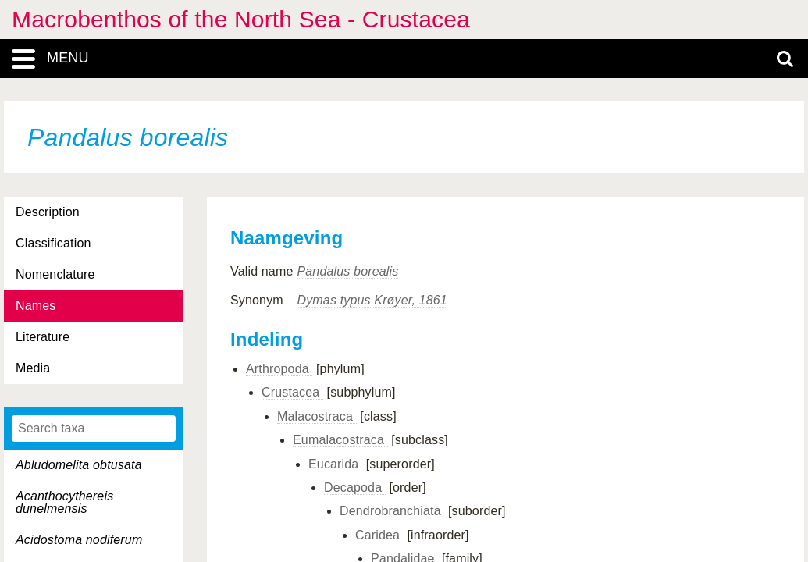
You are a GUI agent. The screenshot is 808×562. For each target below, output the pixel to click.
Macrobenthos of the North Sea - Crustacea (241, 19)
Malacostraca (317, 416)
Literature (42, 336)
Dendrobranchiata (392, 511)
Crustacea (292, 392)
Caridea (379, 535)
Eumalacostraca (340, 439)
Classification (53, 243)
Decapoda (355, 487)
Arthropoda (279, 368)
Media (33, 368)
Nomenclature (55, 274)
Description (48, 212)
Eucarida (335, 464)
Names (35, 305)
